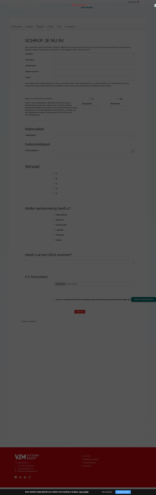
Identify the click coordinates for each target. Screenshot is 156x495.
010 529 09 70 (25, 2)
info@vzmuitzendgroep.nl (27, 479)
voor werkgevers (123, 11)
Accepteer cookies (123, 492)
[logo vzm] (25, 10)
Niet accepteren (107, 492)
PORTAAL (141, 2)
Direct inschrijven (143, 299)
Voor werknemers (104, 11)
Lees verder (84, 492)
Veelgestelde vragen (89, 467)
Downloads (86, 473)
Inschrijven (87, 11)
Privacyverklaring (88, 470)
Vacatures (73, 11)
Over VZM (139, 11)
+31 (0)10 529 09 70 (26, 476)
